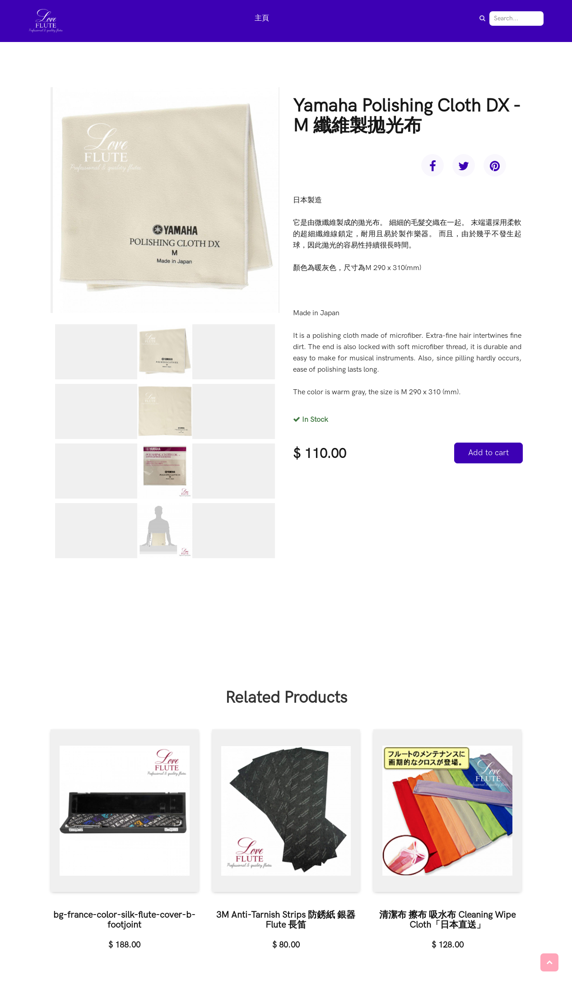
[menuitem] (262, 18)
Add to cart (488, 452)
